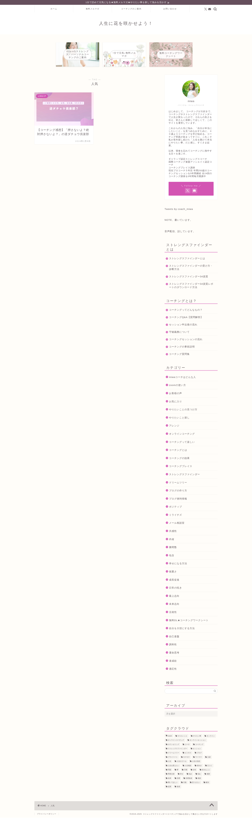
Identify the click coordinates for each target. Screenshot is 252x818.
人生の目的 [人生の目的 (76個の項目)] (196, 762)
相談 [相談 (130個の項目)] (199, 779)
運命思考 (174, 653)
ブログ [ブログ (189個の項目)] (199, 753)
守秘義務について (179, 332)
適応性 (173, 669)
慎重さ (173, 572)
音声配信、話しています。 (180, 231)
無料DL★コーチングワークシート (188, 620)
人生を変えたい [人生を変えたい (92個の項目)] (173, 766)
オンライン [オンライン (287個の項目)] (211, 736)
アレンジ (174, 426)
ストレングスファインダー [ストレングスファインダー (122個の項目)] (177, 749)
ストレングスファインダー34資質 (188, 276)
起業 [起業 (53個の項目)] (169, 787)
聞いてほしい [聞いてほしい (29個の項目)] (173, 783)
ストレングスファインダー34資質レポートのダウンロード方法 (190, 286)
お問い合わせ (170, 9)
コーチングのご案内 (131, 9)
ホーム (53, 9)
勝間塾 (173, 547)
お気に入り (175, 401)
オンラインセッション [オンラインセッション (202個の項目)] (198, 740)
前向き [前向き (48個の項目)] (199, 766)
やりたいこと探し (179, 418)
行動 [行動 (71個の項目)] (184, 783)
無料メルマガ (92, 9)
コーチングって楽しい (182, 442)
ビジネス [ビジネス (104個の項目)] (188, 753)
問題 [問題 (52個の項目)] (169, 770)
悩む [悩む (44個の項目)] (199, 774)
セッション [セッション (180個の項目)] (197, 749)
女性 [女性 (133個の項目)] (194, 770)
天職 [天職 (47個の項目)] (185, 770)
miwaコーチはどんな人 (182, 377)
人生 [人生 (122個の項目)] (169, 762)
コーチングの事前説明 (182, 347)
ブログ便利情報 (178, 499)
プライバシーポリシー (46, 814)
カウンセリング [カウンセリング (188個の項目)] (173, 745)
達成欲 (173, 661)
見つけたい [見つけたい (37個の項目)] (196, 783)
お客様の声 (175, 393)
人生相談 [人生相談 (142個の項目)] (188, 766)
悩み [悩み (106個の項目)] (190, 774)
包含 (171, 555)
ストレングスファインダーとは (187, 258)
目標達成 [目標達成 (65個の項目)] (189, 779)
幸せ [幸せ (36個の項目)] (181, 774)
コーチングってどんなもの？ (186, 310)
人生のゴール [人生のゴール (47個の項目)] (181, 762)
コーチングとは (178, 450)
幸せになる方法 (178, 563)
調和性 (173, 645)
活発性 (173, 612)
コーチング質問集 (179, 354)
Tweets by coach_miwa (179, 209)
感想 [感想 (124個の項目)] (208, 774)
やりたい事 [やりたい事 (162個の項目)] (197, 736)
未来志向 (174, 604)
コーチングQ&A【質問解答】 (186, 317)
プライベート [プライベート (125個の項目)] (173, 757)
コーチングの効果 (179, 458)
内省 (171, 539)
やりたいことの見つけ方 (183, 410)
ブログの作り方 (178, 491)
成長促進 (174, 580)
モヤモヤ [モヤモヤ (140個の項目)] (186, 757)
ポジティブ (175, 507)
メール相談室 (176, 523)
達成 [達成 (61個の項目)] (178, 787)
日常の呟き (175, 588)
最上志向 (174, 596)
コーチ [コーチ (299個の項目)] (187, 745)
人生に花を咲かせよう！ (126, 23)
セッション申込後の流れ (183, 324)
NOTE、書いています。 (179, 220)
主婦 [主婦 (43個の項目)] (209, 757)
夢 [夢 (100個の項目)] (177, 770)
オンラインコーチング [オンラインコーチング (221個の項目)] (176, 740)
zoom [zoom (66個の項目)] (170, 736)
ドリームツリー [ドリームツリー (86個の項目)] (173, 753)
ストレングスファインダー (184, 474)
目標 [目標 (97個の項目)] (178, 779)
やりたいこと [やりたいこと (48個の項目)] (182, 736)
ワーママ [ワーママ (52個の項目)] (198, 757)
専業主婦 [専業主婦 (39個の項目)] (171, 774)
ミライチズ (175, 515)
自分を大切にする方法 (182, 628)
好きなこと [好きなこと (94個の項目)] (206, 770)
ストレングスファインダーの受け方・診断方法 (188, 268)
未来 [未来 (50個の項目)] (169, 779)
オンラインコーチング (182, 434)
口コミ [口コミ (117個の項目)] (209, 766)
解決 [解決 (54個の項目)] (207, 783)
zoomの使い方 (177, 385)
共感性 (173, 531)
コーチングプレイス (180, 466)
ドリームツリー (178, 482)
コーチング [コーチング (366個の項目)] (199, 745)
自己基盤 (174, 636)
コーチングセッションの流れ (186, 339)
